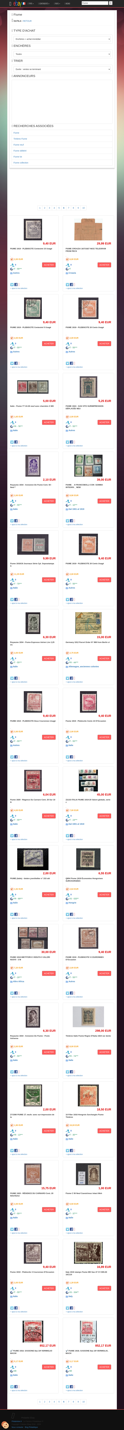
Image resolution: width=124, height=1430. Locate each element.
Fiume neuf (19, 145)
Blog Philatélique (31, 1427)
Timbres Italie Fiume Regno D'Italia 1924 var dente (88, 1036)
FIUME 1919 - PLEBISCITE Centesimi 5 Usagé (30, 327)
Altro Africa (18, 981)
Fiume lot (18, 157)
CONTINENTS (44, 3)
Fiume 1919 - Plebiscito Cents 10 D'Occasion (86, 721)
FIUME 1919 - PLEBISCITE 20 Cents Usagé (85, 327)
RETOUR (27, 21)
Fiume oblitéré (20, 151)
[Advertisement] (62, 101)
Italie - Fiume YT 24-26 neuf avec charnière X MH (32, 406)
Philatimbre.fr (17, 1421)
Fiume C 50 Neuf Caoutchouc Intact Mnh (84, 1193)
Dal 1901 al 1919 (76, 509)
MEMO (67, 3)
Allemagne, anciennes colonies (83, 666)
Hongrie (72, 903)
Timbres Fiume (20, 139)
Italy (70, 1296)
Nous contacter (17, 1427)
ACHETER (49, 265)
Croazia (72, 273)
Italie (15, 430)
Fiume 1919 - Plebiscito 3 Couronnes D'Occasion (32, 1272)
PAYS (57, 3)
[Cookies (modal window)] (5, 1425)
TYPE (31, 3)
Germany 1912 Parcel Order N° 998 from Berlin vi (88, 642)
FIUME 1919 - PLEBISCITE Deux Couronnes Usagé (33, 721)
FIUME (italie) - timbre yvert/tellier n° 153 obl (30, 878)
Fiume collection (21, 163)
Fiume (16, 133)
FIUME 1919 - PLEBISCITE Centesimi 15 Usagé (31, 249)
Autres (16, 273)
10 (83, 208)
